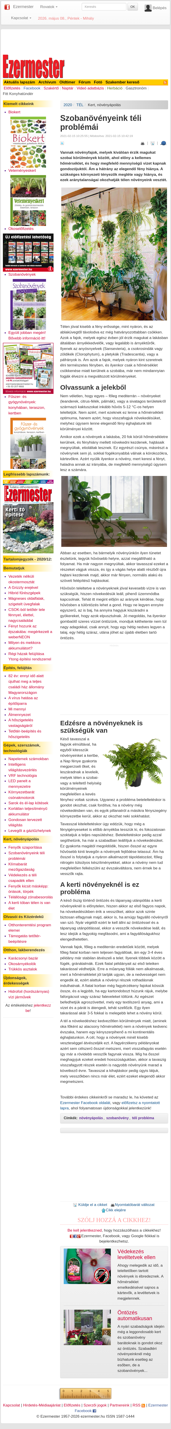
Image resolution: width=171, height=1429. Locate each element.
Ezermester (23, 6)
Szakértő (51, 88)
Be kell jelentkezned (85, 1230)
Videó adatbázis (90, 88)
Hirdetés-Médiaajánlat (42, 1405)
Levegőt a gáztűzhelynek (29, 830)
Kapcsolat (11, 1405)
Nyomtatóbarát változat (132, 1204)
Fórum (85, 82)
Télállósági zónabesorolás (30, 897)
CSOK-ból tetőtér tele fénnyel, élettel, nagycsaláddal (26, 615)
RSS (139, 1405)
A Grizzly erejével (23, 587)
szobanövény (117, 1118)
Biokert (14, 112)
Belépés (160, 8)
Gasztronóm (136, 88)
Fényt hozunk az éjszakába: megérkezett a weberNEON (30, 631)
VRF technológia (22, 775)
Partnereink (119, 1405)
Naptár (68, 88)
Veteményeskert (22, 170)
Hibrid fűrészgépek (24, 593)
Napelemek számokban (28, 759)
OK (132, 6)
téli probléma (143, 1118)
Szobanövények (22, 274)
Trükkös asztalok (22, 969)
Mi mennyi (17, 709)
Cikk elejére (113, 1210)
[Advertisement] (85, 41)
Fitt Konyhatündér (18, 93)
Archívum (47, 82)
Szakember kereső (122, 82)
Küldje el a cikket (90, 1204)
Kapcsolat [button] (21, 18)
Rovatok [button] (49, 6)
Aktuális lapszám (19, 82)
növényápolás (91, 1118)
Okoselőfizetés (21, 228)
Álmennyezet (19, 714)
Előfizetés (12, 88)
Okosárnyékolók (22, 964)
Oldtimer (67, 82)
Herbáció (114, 88)
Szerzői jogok (95, 1405)
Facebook (32, 88)
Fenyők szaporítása (25, 847)
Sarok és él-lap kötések (28, 803)
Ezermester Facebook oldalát (85, 1102)
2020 (68, 105)
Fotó (98, 82)
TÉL (80, 105)
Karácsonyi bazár (23, 958)
